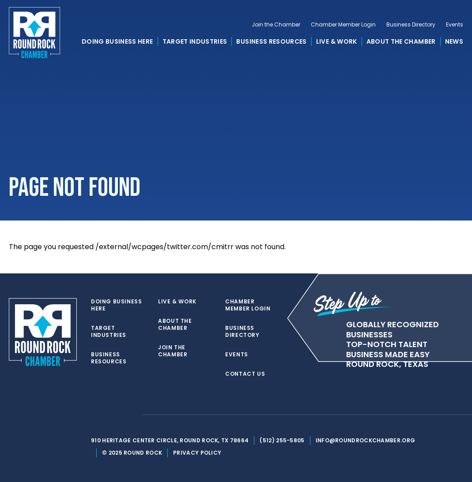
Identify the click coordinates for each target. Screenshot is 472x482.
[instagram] (130, 415)
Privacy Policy (197, 452)
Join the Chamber (276, 24)
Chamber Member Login (343, 24)
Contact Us (245, 373)
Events (454, 24)
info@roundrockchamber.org (365, 440)
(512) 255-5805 (282, 440)
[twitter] (95, 415)
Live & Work (336, 41)
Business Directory (410, 24)
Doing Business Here (117, 41)
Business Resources (271, 41)
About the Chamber (401, 41)
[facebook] (113, 415)
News (454, 41)
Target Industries (194, 41)
